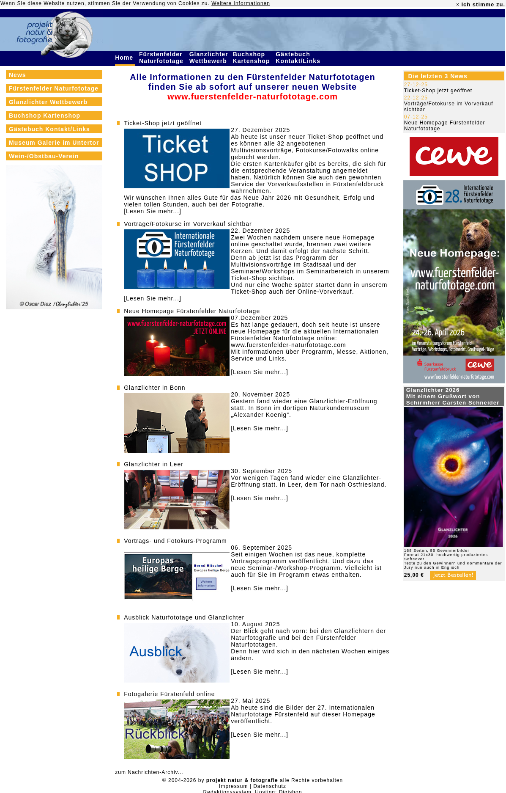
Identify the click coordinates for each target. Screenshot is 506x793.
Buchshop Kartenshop (252, 57)
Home (125, 57)
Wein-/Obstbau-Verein (44, 156)
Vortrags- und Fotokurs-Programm (175, 540)
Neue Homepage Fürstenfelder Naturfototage (192, 311)
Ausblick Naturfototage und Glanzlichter (184, 617)
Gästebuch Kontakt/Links (299, 57)
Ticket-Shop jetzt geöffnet (163, 123)
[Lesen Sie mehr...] (152, 211)
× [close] (458, 5)
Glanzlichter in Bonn (154, 387)
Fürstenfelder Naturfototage (162, 57)
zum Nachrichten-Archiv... (149, 772)
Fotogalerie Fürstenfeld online (169, 694)
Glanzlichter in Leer (153, 464)
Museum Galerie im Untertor (54, 142)
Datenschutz (269, 786)
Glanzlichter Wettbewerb (209, 57)
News (17, 75)
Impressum (233, 786)
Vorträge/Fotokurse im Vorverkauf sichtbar (188, 223)
